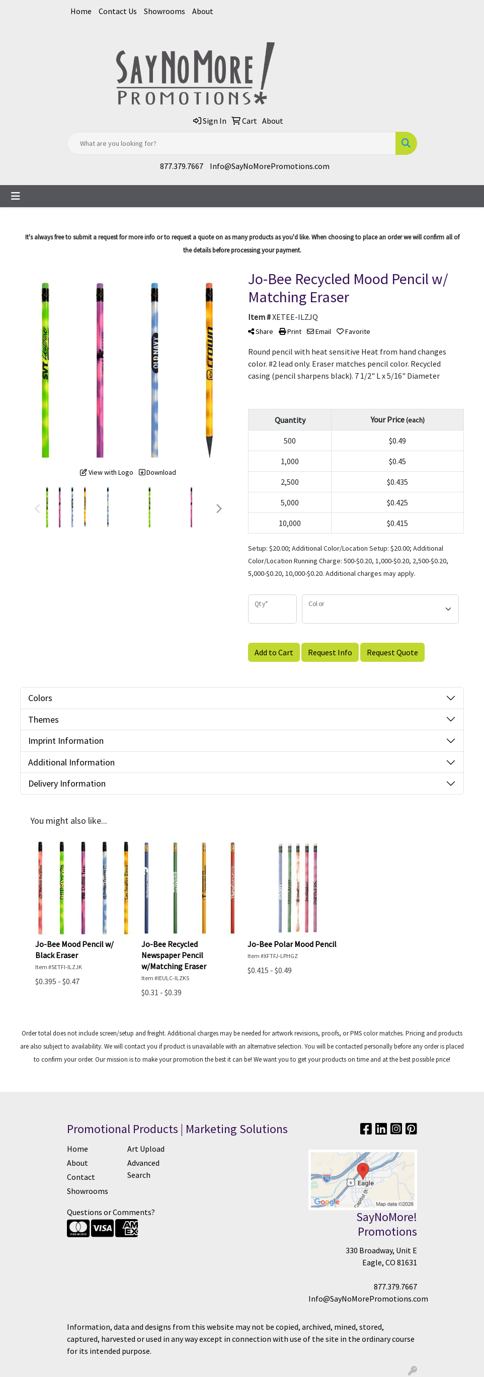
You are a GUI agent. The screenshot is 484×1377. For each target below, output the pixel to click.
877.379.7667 (181, 166)
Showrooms (164, 11)
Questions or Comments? (111, 1212)
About (202, 11)
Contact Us (118, 11)
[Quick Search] (231, 143)
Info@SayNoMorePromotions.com (270, 166)
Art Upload (146, 1149)
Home (81, 11)
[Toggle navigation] (15, 196)
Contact (81, 1177)
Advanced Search (143, 1169)
